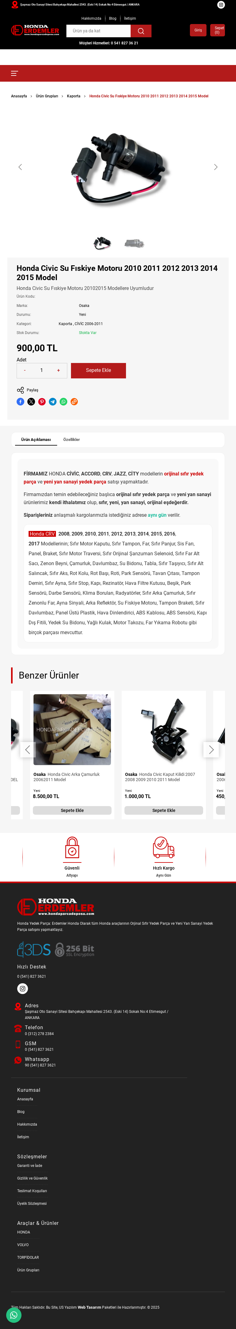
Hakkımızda (91, 18)
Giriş (198, 30)
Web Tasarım (89, 1307)
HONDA (23, 1232)
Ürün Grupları (47, 96)
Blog (112, 18)
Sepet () (217, 30)
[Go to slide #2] (134, 243)
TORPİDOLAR (28, 1257)
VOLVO (23, 1245)
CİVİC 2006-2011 (89, 324)
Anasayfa (19, 96)
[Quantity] (41, 371)
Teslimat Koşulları (32, 1191)
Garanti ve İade (29, 1166)
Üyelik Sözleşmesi (32, 1203)
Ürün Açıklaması (36, 439)
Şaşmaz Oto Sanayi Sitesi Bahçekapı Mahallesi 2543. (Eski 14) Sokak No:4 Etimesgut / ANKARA (80, 4)
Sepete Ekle (98, 370)
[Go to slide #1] (102, 243)
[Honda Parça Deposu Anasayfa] (35, 30)
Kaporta (74, 96)
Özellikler (71, 439)
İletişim (130, 18)
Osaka (84, 306)
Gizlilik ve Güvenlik (32, 1178)
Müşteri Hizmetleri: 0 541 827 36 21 (108, 43)
